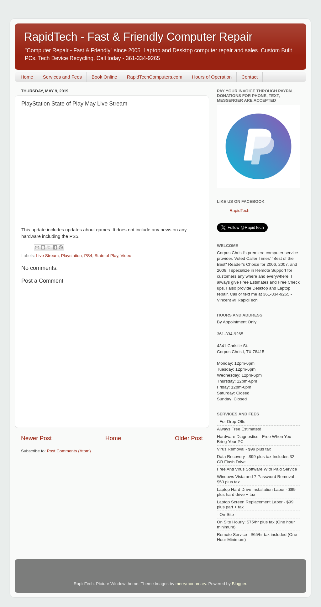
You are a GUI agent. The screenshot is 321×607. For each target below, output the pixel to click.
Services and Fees (62, 77)
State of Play (106, 255)
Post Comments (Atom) (69, 451)
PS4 (88, 255)
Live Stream (47, 255)
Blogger (239, 583)
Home (27, 77)
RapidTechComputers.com (154, 77)
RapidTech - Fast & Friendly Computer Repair (138, 36)
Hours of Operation (212, 77)
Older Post (189, 438)
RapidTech (239, 210)
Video (126, 255)
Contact (249, 77)
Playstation (71, 255)
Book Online (104, 77)
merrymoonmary (191, 583)
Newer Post (36, 438)
